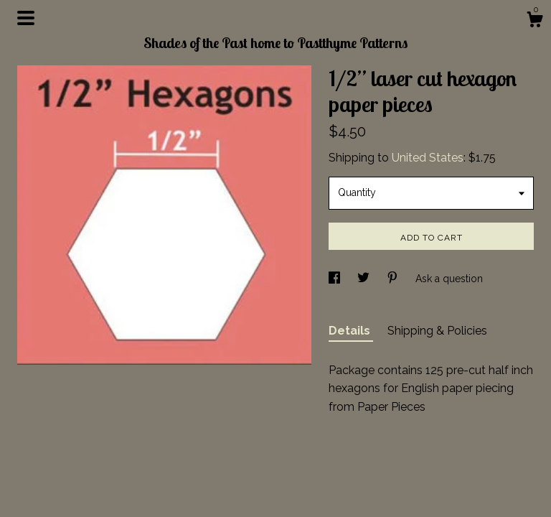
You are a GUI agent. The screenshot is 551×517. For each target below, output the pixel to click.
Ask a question (449, 278)
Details (351, 330)
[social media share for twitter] (364, 278)
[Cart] (534, 21)
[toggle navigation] (25, 18)
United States (427, 157)
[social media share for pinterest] (394, 278)
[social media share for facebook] (336, 278)
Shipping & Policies (437, 330)
